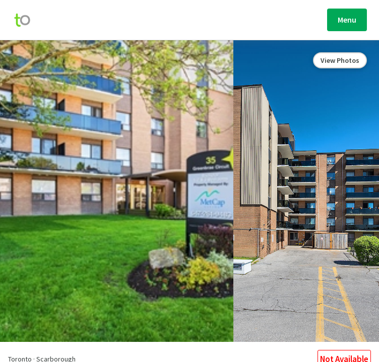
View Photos (340, 60)
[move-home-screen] (27, 20)
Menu (347, 20)
